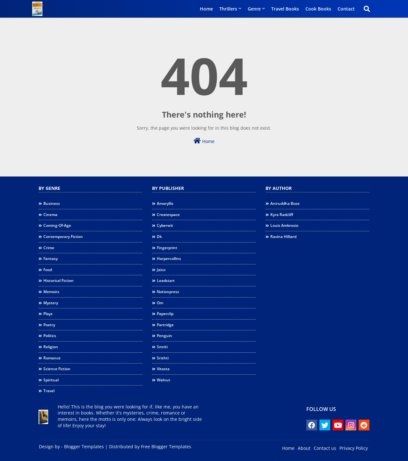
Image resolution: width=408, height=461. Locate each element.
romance (52, 358)
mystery (50, 303)
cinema (50, 214)
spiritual (51, 380)
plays (48, 313)
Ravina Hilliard (283, 236)
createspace (168, 214)
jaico (161, 269)
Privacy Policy (353, 448)
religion (50, 346)
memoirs (51, 291)
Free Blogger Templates (166, 446)
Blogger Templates (84, 446)
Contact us (325, 448)
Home (206, 9)
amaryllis (165, 203)
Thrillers (228, 9)
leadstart (166, 280)
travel (49, 390)
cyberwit (165, 225)
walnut (163, 380)
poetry (49, 325)
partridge (165, 325)
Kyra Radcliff (281, 214)
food (47, 269)
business (51, 203)
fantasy (50, 258)
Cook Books (318, 9)
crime (48, 247)
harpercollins (169, 258)
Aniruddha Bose (285, 203)
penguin (164, 335)
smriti (162, 346)
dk (159, 236)
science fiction (56, 368)
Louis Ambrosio (284, 225)
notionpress (168, 291)
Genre (254, 9)
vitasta (163, 368)
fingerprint (167, 247)
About (304, 448)
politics (49, 335)
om (160, 303)
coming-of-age (57, 225)
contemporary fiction (63, 236)
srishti (163, 358)
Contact (346, 9)
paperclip (165, 313)
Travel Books (285, 9)
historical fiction (58, 280)
